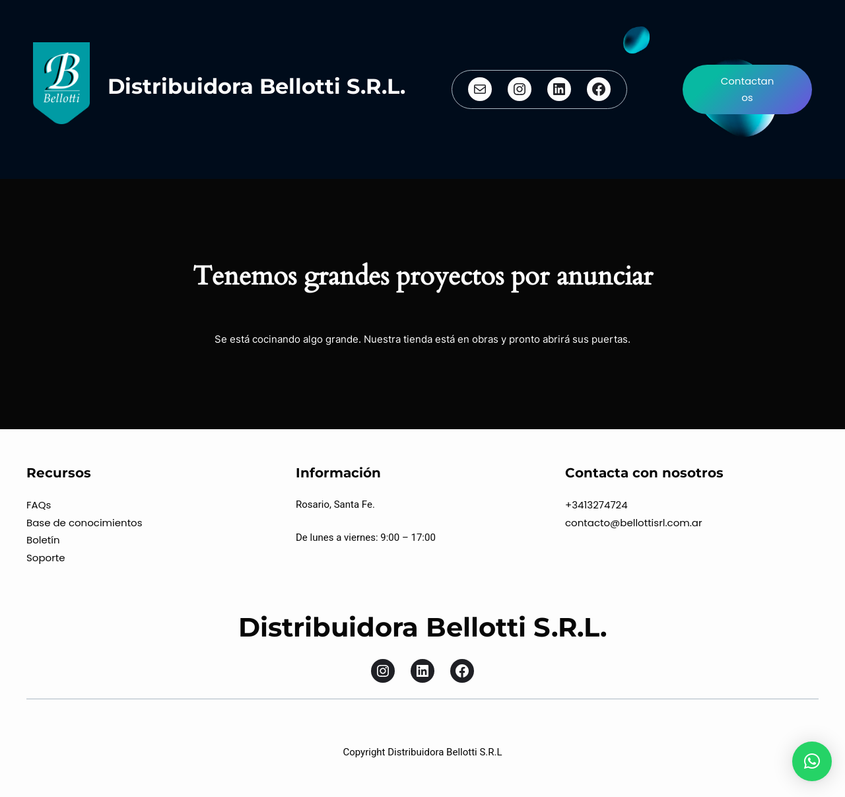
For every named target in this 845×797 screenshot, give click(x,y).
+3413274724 (596, 505)
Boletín (43, 540)
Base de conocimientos (84, 523)
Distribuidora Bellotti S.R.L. (256, 86)
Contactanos (747, 89)
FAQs (38, 505)
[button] (812, 761)
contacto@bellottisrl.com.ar (633, 523)
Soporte (45, 558)
